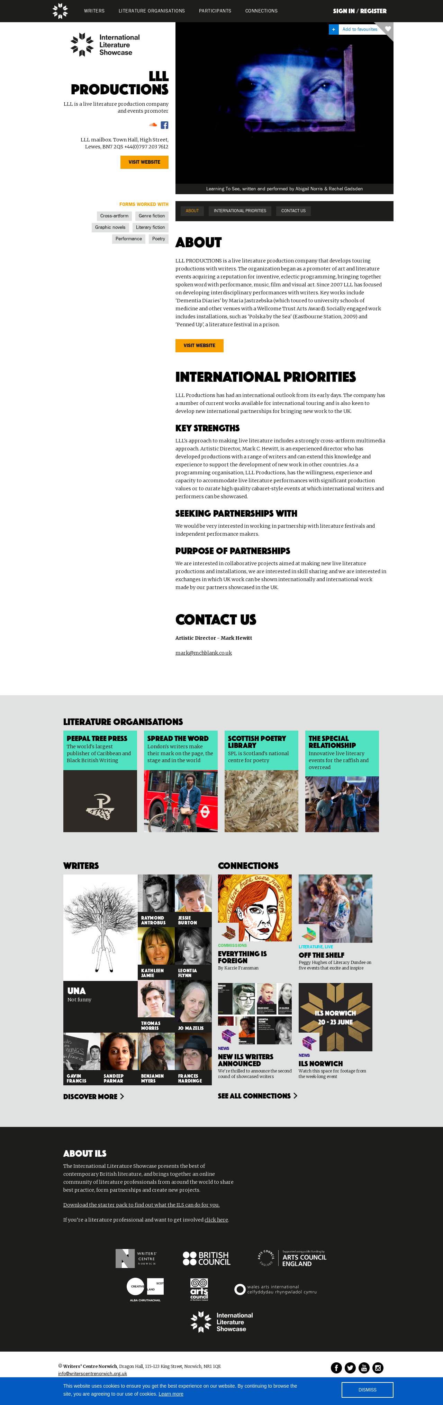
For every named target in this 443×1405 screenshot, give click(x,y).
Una (76, 989)
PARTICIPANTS (215, 11)
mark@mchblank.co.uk (203, 653)
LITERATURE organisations (152, 11)
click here (216, 1220)
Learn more (171, 1394)
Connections (261, 11)
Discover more (90, 1096)
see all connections (254, 1095)
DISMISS (368, 1390)
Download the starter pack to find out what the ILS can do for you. (141, 1205)
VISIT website (144, 162)
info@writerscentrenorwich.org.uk (92, 1373)
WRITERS (94, 11)
